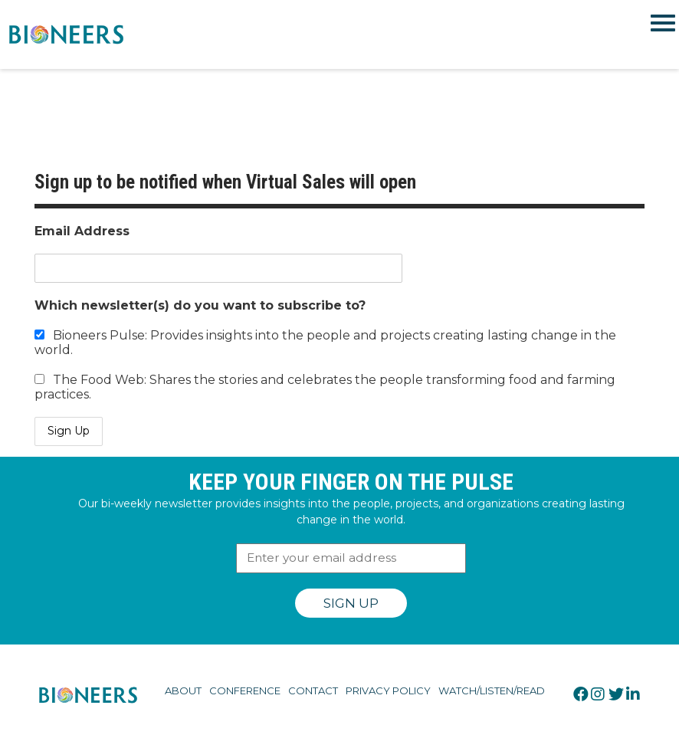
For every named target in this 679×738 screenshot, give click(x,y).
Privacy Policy (388, 690)
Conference (244, 690)
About (183, 690)
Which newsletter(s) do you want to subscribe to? (200, 305)
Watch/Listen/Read (491, 690)
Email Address (82, 231)
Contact (313, 690)
